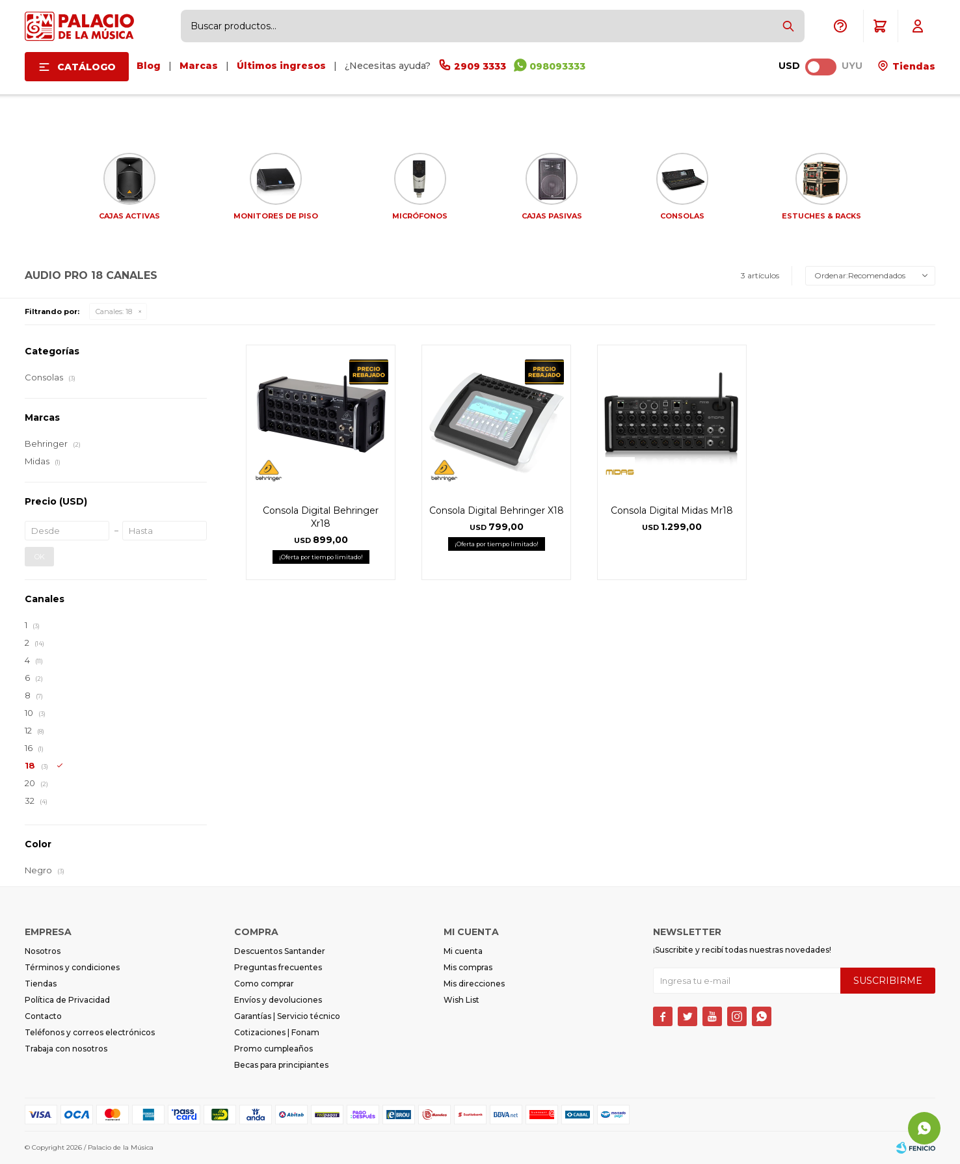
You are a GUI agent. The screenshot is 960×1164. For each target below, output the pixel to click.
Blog (149, 66)
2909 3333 (480, 66)
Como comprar (264, 983)
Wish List (461, 1000)
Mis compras (468, 967)
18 (114, 311)
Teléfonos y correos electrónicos (90, 1032)
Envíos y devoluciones (278, 1000)
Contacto (43, 1016)
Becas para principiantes (281, 1065)
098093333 (557, 66)
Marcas (199, 66)
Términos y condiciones (72, 967)
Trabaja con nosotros (66, 1048)
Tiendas (912, 66)
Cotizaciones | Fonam (276, 1032)
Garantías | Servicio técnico (287, 1016)
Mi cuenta (463, 951)
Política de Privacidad (67, 1000)
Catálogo (86, 67)
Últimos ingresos (281, 66)
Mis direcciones (474, 983)
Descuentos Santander (279, 951)
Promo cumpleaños (273, 1048)
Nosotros (42, 951)
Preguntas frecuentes (278, 967)
